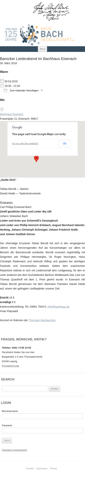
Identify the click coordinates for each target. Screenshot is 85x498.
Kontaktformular (10, 365)
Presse (53, 468)
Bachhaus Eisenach (11, 114)
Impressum (41, 468)
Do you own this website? (25, 143)
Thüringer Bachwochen (42, 320)
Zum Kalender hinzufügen (21, 90)
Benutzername (10, 411)
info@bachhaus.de (58, 306)
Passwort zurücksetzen (14, 450)
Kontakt (30, 468)
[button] (36, 158)
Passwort (7, 425)
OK (64, 143)
